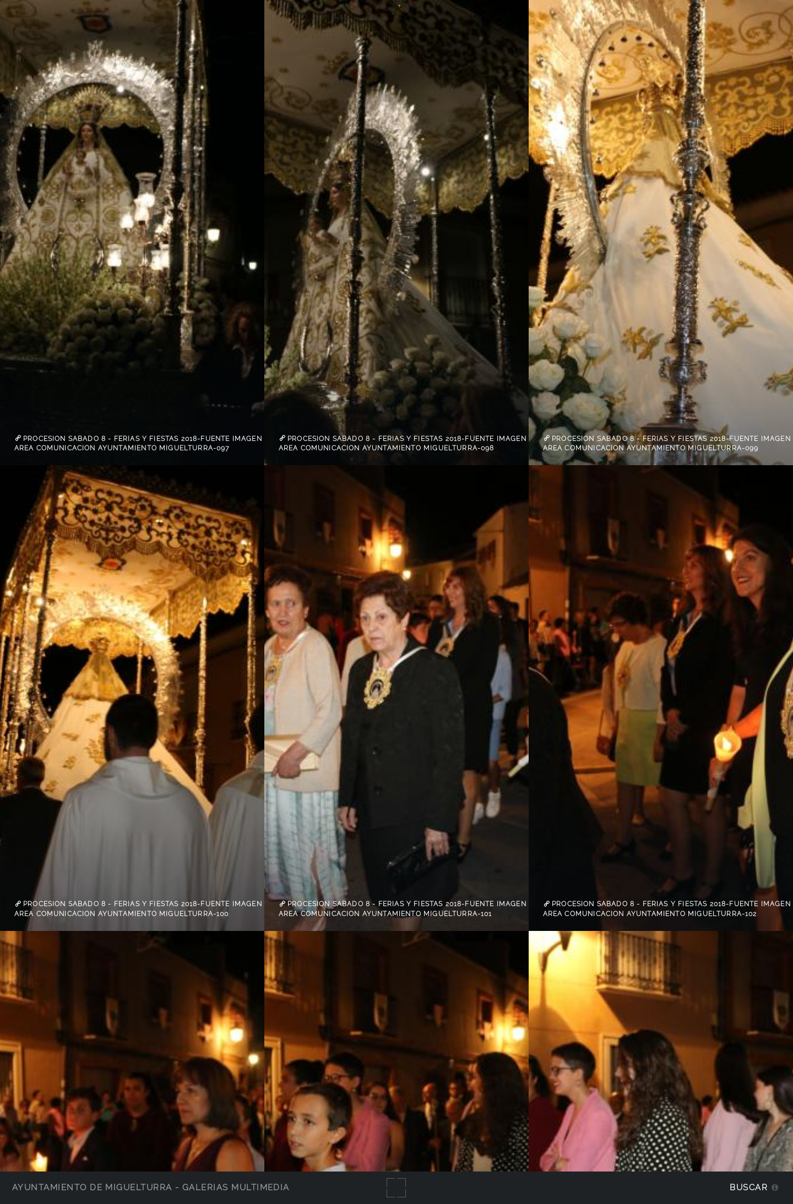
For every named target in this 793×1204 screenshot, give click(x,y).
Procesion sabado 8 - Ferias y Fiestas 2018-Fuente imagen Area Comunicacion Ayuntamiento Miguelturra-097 (138, 443)
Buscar (749, 1187)
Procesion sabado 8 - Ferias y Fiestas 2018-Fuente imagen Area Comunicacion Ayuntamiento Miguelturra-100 (138, 909)
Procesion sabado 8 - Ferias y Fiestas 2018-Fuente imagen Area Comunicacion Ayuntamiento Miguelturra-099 (667, 443)
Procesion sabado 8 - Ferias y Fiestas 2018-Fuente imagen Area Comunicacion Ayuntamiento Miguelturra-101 (402, 909)
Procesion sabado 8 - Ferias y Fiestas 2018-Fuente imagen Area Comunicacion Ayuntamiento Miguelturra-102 (667, 909)
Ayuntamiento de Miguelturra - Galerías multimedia (151, 1187)
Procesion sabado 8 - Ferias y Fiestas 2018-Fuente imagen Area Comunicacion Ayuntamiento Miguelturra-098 (402, 443)
